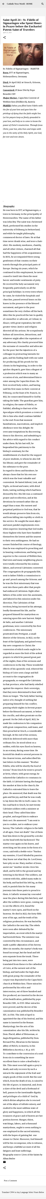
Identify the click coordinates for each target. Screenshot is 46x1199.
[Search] (42, 4)
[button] (4, 37)
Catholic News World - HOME (20, 4)
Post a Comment (10, 1181)
